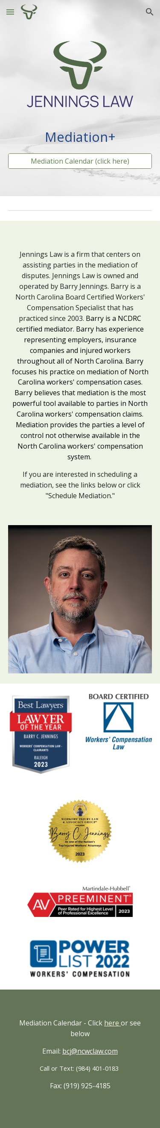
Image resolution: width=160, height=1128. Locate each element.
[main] (80, 137)
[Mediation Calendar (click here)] (80, 161)
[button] (10, 12)
